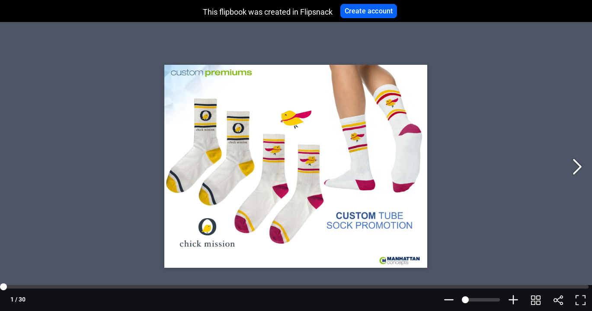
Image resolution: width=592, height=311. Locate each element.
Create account (369, 11)
